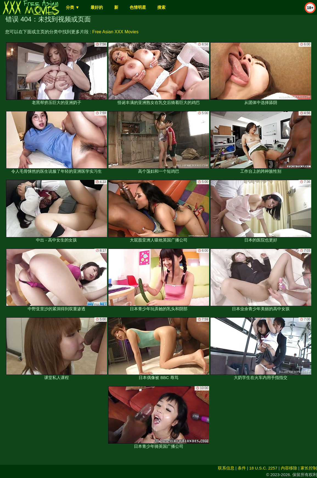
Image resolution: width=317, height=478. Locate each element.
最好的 (97, 7)
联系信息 (226, 468)
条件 (242, 468)
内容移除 (289, 468)
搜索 (161, 7)
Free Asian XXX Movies (115, 31)
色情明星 (138, 7)
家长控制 (309, 468)
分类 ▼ (72, 7)
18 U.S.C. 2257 (263, 468)
